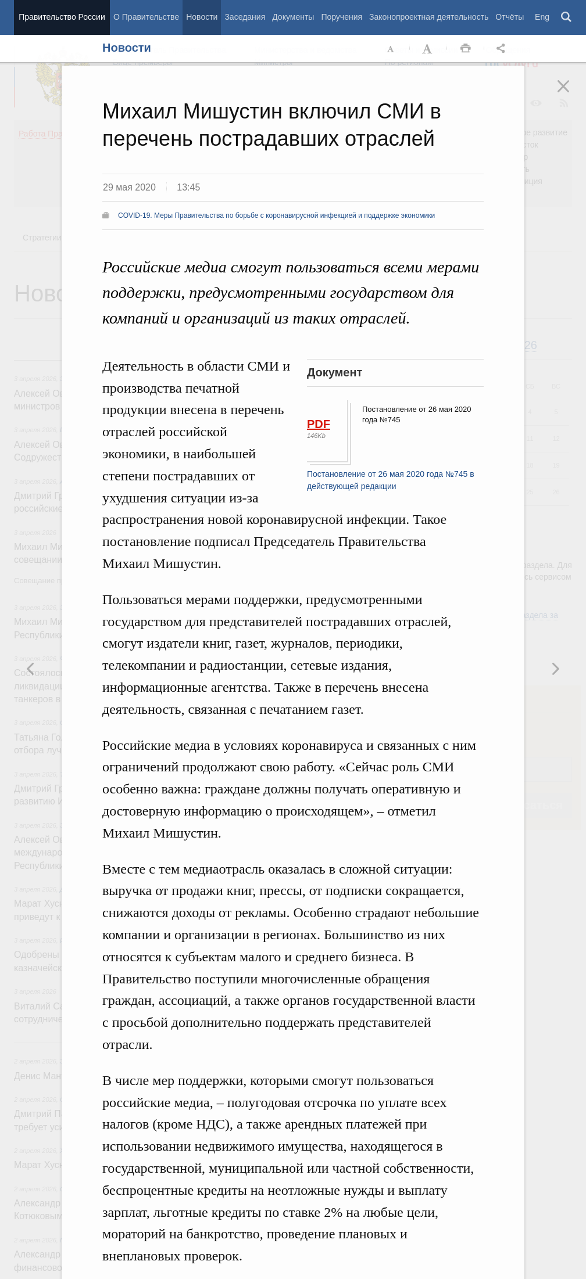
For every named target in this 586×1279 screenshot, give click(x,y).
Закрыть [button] (571, 94)
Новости (201, 16)
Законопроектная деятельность (428, 16)
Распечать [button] (466, 49)
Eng (542, 16)
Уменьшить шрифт (391, 49)
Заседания (244, 16)
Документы (293, 16)
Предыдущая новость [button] (555, 668)
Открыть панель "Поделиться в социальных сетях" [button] (503, 49)
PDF (318, 424)
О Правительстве (146, 16)
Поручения (341, 16)
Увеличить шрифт (428, 49)
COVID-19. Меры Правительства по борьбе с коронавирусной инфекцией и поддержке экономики (276, 215)
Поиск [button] (567, 17)
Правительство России (62, 16)
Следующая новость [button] (30, 668)
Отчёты (509, 16)
